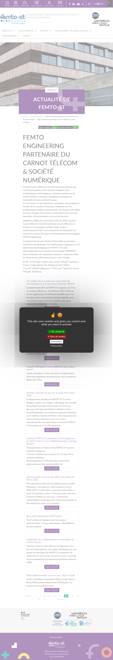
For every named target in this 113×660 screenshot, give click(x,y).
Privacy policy (56, 346)
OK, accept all (56, 332)
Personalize (56, 341)
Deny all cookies (56, 336)
